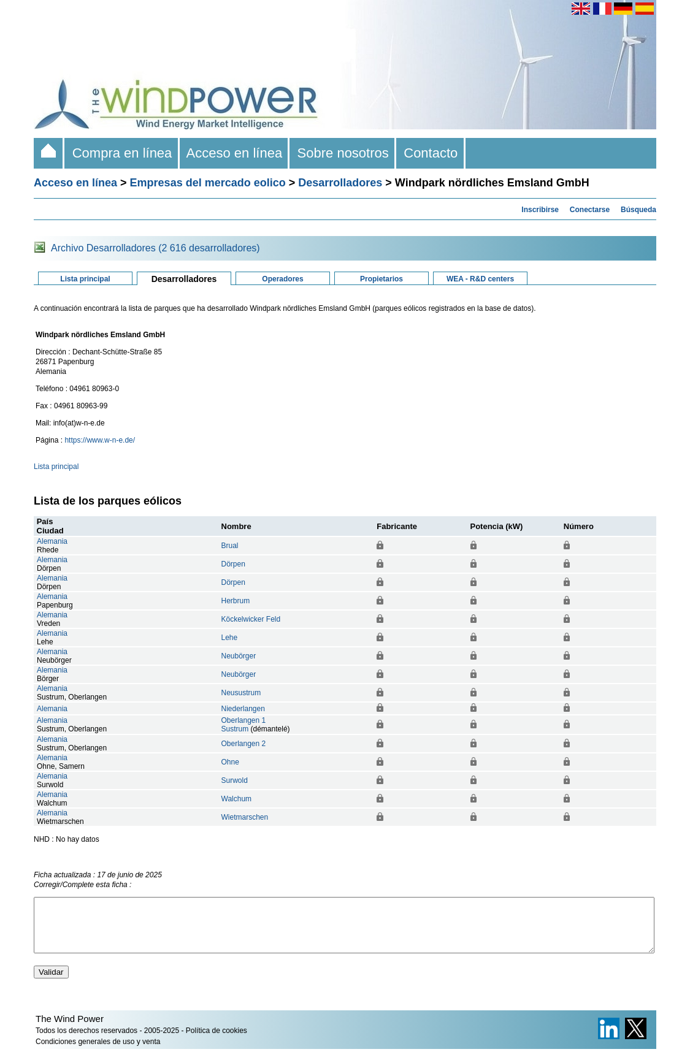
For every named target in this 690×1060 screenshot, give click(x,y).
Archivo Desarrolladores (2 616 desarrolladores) (155, 248)
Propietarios (381, 279)
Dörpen (233, 564)
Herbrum (235, 601)
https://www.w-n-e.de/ (99, 440)
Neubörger (238, 656)
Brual (230, 545)
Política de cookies (216, 1041)
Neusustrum (241, 692)
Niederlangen (243, 708)
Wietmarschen (245, 817)
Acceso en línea (235, 153)
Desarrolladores (340, 183)
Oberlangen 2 (243, 743)
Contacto (431, 153)
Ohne (230, 762)
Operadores (282, 279)
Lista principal (85, 279)
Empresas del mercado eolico (208, 183)
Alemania (52, 541)
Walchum (236, 799)
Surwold (234, 780)
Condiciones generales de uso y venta (98, 1052)
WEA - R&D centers (480, 279)
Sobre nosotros (342, 153)
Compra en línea (121, 153)
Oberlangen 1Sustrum (243, 724)
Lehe (229, 637)
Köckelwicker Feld (251, 619)
